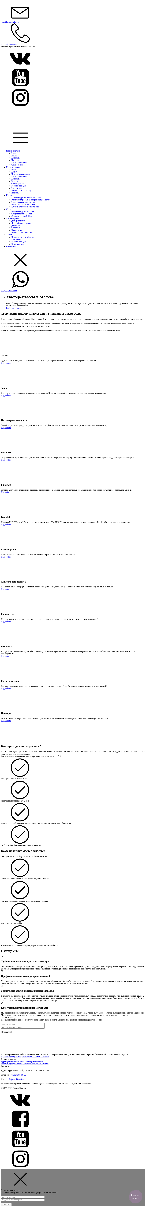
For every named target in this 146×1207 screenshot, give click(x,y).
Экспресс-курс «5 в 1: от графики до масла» (30, 200)
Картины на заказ (23, 1064)
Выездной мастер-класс (21, 232)
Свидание (15, 228)
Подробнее (6, 363)
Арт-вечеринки (12, 218)
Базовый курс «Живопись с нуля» (26, 197)
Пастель (14, 160)
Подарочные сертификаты (22, 237)
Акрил (14, 155)
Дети (8, 209)
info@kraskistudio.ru (16, 1079)
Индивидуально (13, 151)
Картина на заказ (18, 239)
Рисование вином (19, 162)
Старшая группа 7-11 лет (22, 216)
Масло (14, 153)
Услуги (9, 235)
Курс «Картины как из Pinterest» (25, 207)
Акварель (15, 158)
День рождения (18, 221)
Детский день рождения (21, 223)
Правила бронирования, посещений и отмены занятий (25, 1057)
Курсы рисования (8, 1061)
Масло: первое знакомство (23, 202)
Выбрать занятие (13, 308)
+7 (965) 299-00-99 (18, 1075)
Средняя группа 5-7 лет (21, 214)
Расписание (11, 246)
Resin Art (15, 181)
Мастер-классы (13, 167)
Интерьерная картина (20, 174)
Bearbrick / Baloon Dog (21, 190)
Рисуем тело (16, 188)
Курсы (9, 195)
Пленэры (15, 193)
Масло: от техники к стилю (23, 204)
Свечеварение (17, 165)
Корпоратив (16, 230)
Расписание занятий (39, 1064)
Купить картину (18, 244)
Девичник (15, 225)
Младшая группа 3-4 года (22, 211)
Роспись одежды (18, 186)
